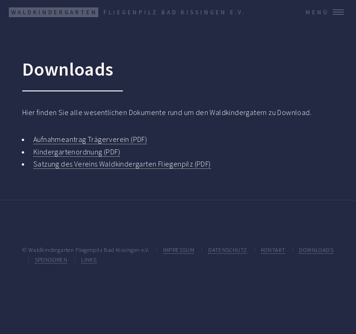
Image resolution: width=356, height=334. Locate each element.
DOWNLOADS (316, 249)
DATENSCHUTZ (227, 249)
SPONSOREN (51, 259)
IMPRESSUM (179, 249)
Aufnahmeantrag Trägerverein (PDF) (90, 139)
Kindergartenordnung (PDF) (76, 151)
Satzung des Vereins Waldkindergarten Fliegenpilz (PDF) (122, 163)
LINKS (88, 259)
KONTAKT (273, 249)
